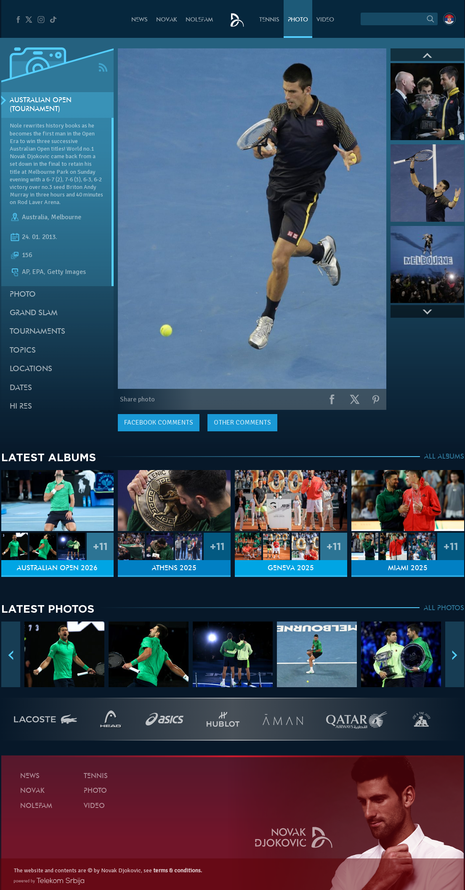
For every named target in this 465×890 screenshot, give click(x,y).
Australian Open (30, 148)
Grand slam (34, 313)
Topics (23, 351)
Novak (166, 20)
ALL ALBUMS (444, 457)
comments (158, 422)
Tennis (269, 20)
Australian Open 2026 (57, 568)
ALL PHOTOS (444, 608)
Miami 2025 (408, 568)
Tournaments (37, 332)
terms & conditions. (177, 870)
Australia (35, 217)
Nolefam (199, 20)
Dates (21, 388)
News (139, 20)
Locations (31, 369)
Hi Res (21, 407)
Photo (298, 20)
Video (325, 20)
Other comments (242, 422)
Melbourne (66, 217)
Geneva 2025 (291, 568)
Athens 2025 (174, 568)
